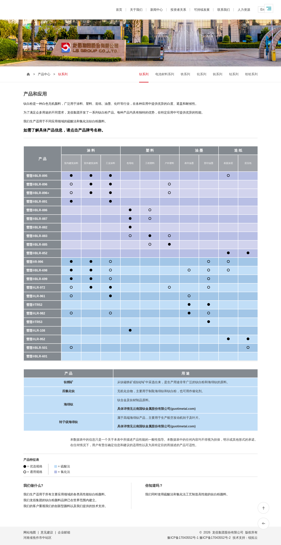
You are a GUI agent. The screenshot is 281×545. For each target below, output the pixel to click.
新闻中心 (156, 9)
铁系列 (185, 74)
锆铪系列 (251, 74)
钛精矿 (68, 382)
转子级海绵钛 (68, 422)
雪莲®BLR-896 (36, 184)
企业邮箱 (64, 532)
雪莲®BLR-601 (36, 356)
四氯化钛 (68, 391)
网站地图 (29, 532)
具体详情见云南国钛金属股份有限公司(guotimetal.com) (156, 408)
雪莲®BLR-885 (36, 244)
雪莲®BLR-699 (36, 279)
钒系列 (217, 74)
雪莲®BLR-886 (36, 210)
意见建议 (47, 532)
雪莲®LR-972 (35, 287)
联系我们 (223, 9)
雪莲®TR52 (34, 304)
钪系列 (201, 74)
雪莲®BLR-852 (36, 253)
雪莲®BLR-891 (36, 201)
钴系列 (233, 74)
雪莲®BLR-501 (36, 347)
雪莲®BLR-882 (36, 227)
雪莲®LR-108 (35, 330)
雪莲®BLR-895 (36, 175)
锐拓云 (253, 537)
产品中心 (44, 74)
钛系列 (144, 74)
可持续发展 (202, 9)
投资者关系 (178, 9)
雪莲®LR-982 (35, 313)
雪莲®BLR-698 (36, 270)
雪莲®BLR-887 (36, 218)
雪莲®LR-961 (35, 296)
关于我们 (136, 9)
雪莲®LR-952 (35, 339)
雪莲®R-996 (34, 261)
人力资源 (244, 9)
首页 (119, 9)
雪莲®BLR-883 (36, 236)
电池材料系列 (164, 74)
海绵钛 (68, 404)
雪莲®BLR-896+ (37, 193)
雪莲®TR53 (34, 322)
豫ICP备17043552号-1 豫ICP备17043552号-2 (199, 537)
